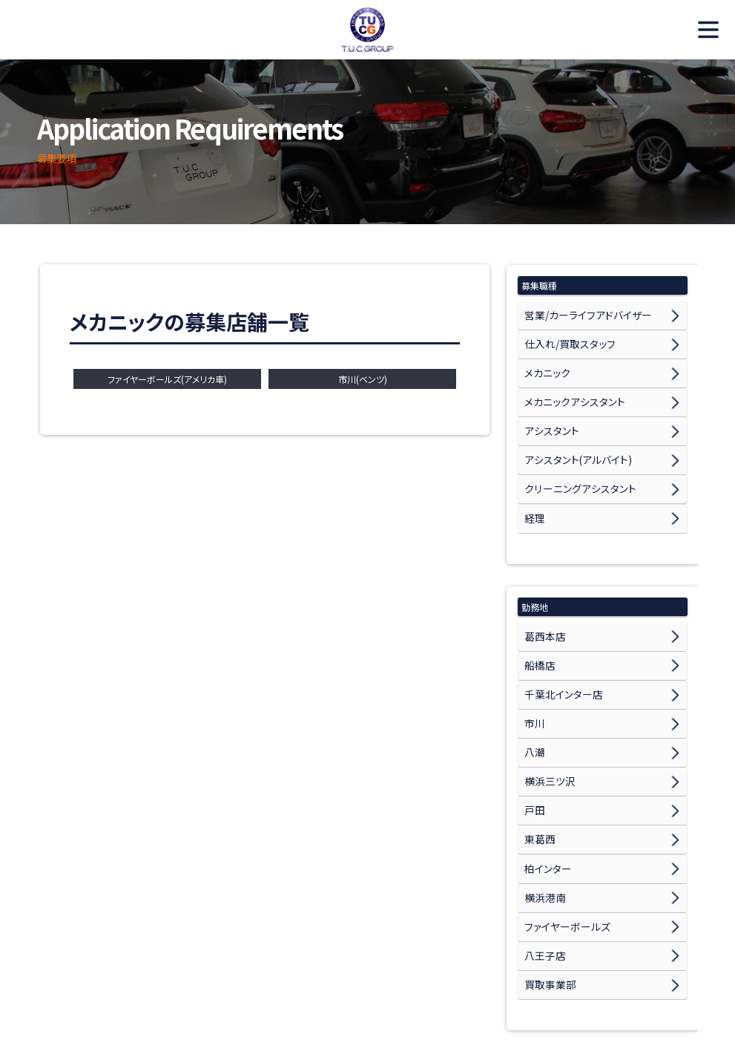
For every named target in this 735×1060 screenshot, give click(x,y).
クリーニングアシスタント (572, 451)
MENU (702, 30)
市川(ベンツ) (362, 379)
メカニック (543, 358)
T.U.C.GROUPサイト (524, 1012)
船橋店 (537, 609)
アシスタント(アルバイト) (570, 428)
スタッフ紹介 (442, 1012)
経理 (533, 474)
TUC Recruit (368, 29)
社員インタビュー (224, 995)
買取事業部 (546, 863)
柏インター (545, 771)
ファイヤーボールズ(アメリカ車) (167, 379)
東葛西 (537, 748)
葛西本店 (542, 586)
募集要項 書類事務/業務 (276, 1012)
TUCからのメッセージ (130, 995)
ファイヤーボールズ (561, 817)
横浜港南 (542, 794)
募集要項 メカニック (663, 995)
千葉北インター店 (558, 632)
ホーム (55, 995)
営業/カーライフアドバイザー (580, 312)
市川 (533, 656)
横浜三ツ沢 (546, 702)
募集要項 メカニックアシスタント (151, 1012)
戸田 (533, 725)
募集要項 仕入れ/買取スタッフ (549, 995)
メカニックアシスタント (567, 381)
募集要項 (295, 995)
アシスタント (547, 404)
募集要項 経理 (369, 1012)
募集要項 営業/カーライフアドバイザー (404, 995)
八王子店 (542, 840)
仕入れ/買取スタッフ (563, 335)
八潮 (533, 679)
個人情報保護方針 (616, 1012)
